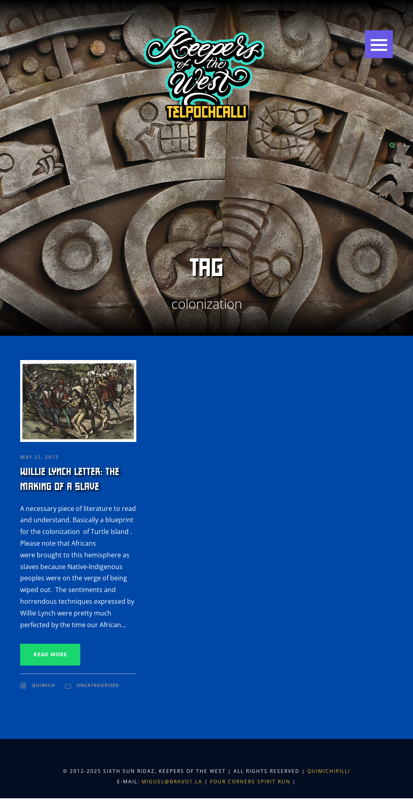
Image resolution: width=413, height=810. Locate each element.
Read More (50, 654)
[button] (379, 44)
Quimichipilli (328, 771)
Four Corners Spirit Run (251, 781)
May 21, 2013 (39, 457)
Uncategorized (98, 685)
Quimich (43, 685)
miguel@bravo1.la (172, 781)
